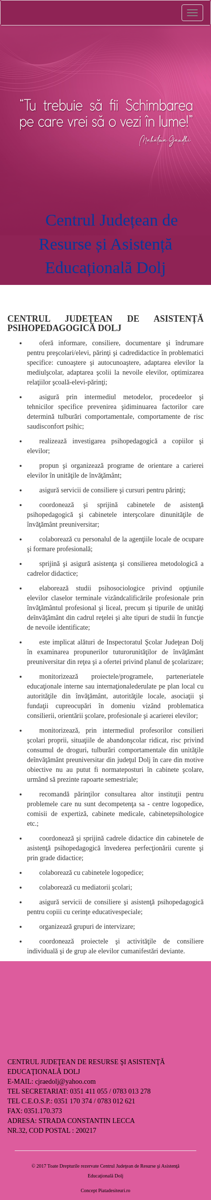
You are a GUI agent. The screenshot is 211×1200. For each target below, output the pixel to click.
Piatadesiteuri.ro (114, 1190)
